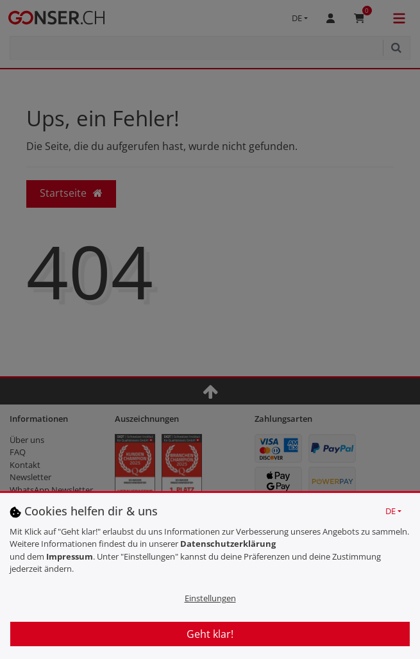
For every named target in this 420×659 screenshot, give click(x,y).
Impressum (69, 556)
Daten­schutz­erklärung (228, 543)
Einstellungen (210, 598)
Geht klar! (210, 634)
